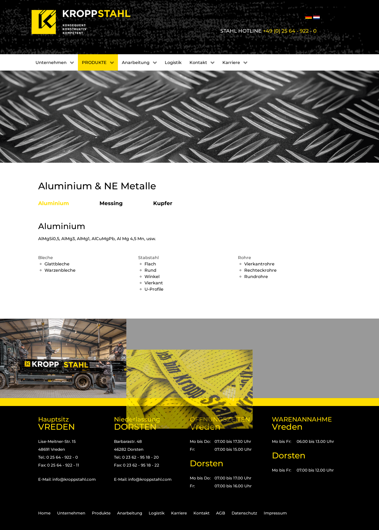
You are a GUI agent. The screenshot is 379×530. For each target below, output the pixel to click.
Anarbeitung (129, 513)
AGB (220, 513)
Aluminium (53, 203)
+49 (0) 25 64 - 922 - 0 (290, 31)
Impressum (275, 513)
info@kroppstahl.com (74, 479)
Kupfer (162, 203)
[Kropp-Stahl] (87, 22)
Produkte (101, 513)
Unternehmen (71, 513)
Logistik (156, 513)
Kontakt (201, 513)
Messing (111, 203)
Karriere (179, 513)
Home (44, 513)
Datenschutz (244, 513)
